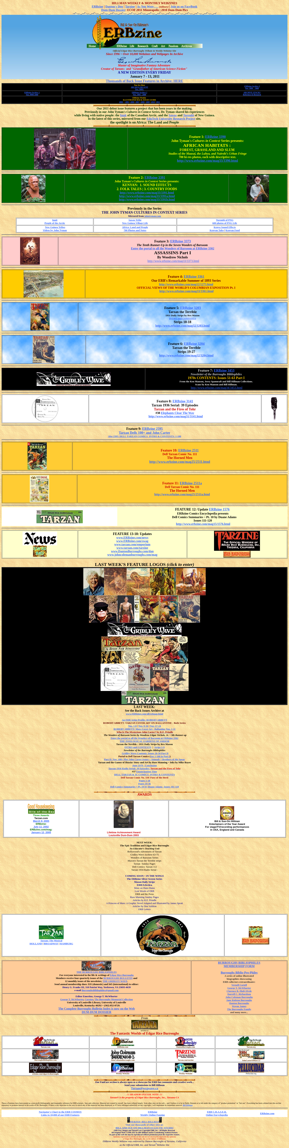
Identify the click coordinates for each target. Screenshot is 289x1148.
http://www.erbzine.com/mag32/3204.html (186, 355)
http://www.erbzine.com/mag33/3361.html (186, 291)
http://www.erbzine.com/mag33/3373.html (173, 261)
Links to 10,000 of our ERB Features (60, 1114)
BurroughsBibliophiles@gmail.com (96, 991)
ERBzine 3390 (215, 137)
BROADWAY (51, 943)
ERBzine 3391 (155, 177)
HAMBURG (66, 943)
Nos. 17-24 (155, 726)
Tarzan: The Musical (51, 940)
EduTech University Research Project (170, 118)
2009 (148, 102)
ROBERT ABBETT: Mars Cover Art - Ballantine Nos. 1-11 (144, 729)
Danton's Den (114, 6)
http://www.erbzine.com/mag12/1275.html (186, 284)
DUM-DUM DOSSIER (96, 1012)
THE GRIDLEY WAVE (114, 981)
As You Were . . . (147, 6)
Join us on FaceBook (184, 6)
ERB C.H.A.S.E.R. (217, 1111)
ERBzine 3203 (190, 308)
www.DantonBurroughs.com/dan (132, 551)
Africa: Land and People (135, 227)
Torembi (188, 115)
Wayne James (239, 1006)
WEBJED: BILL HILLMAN (144, 1121)
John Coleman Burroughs (239, 997)
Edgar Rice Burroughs (122, 975)
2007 (137, 102)
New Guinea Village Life (135, 223)
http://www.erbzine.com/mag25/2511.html (179, 462)
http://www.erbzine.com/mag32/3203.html (182, 325)
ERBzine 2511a (191, 483)
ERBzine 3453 (224, 370)
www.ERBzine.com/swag (132, 541)
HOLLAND (36, 943)
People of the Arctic (54, 223)
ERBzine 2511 (188, 450)
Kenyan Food (233, 230)
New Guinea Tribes (55, 227)
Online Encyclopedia (217, 1114)
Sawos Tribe (134, 220)
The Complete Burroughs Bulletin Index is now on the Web (96, 1008)
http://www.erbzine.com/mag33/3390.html (207, 161)
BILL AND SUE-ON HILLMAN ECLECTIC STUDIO (144, 1127)
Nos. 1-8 (132, 726)
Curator (89, 999)
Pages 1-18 (144, 780)
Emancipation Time (146, 771)
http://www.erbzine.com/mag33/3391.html (147, 192)
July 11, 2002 (41, 826)
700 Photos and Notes (135, 230)
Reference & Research (252, 95)
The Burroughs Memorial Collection (113, 999)
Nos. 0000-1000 (32, 95)
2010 (153, 102)
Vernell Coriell (239, 985)
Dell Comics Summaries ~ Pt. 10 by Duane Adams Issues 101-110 (144, 786)
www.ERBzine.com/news (132, 537)
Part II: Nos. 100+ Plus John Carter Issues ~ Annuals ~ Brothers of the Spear (144, 759)
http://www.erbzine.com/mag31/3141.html (176, 416)
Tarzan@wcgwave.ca (144, 1088)
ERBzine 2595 (152, 429)
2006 (132, 102)
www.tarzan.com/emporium (132, 544)
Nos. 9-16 (143, 726)
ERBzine (97, 6)
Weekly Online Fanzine (152, 1114)
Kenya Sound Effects (225, 227)
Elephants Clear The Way (177, 413)
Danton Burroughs (239, 1003)
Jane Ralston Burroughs (239, 1000)
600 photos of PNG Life (224, 223)
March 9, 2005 (41, 821)
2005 (127, 102)
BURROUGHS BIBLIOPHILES (239, 962)
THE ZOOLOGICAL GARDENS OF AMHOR (144, 741)
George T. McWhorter (72, 999)
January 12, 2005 (41, 832)
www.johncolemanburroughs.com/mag (132, 554)
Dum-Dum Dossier (113, 10)
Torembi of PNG (224, 220)
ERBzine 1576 (219, 509)
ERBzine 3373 (180, 241)
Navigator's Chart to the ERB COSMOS (60, 1111)
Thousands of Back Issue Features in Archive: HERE (144, 81)
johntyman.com (152, 216)
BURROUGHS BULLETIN (118, 978)
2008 (142, 102)
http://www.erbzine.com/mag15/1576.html (203, 524)
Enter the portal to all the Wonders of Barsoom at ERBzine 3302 (172, 248)
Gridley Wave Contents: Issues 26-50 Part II (145, 753)
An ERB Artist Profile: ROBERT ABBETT (144, 719)
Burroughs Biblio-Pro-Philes (239, 972)
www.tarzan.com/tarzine (132, 547)
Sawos (173, 115)
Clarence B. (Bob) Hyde (239, 991)
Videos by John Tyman (55, 230)
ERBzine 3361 (194, 277)
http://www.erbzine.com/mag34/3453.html (216, 387)
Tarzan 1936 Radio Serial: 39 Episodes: (144, 768)
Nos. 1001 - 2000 (139, 95)
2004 (121, 102)
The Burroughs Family (239, 1009)
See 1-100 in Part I (160, 756)
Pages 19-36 (144, 783)
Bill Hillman (188, 1105)
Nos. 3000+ (139, 89)
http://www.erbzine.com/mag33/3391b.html (147, 199)
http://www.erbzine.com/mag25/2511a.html (182, 494)
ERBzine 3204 (194, 344)
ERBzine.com (267, 1113)
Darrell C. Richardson (239, 994)
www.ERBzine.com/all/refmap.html (144, 713)
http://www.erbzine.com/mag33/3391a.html (147, 196)
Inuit (123, 115)
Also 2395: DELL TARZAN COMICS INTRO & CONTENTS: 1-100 (144, 436)
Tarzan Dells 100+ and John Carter (144, 433)
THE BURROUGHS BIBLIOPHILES (96, 972)
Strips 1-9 (159, 747)
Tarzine (130, 6)
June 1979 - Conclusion (144, 765)
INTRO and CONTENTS (182, 318)
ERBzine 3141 (182, 401)
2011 (158, 102)
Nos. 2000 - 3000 (252, 88)
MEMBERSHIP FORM (239, 966)
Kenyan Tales (217, 230)
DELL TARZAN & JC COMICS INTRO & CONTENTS (144, 774)
